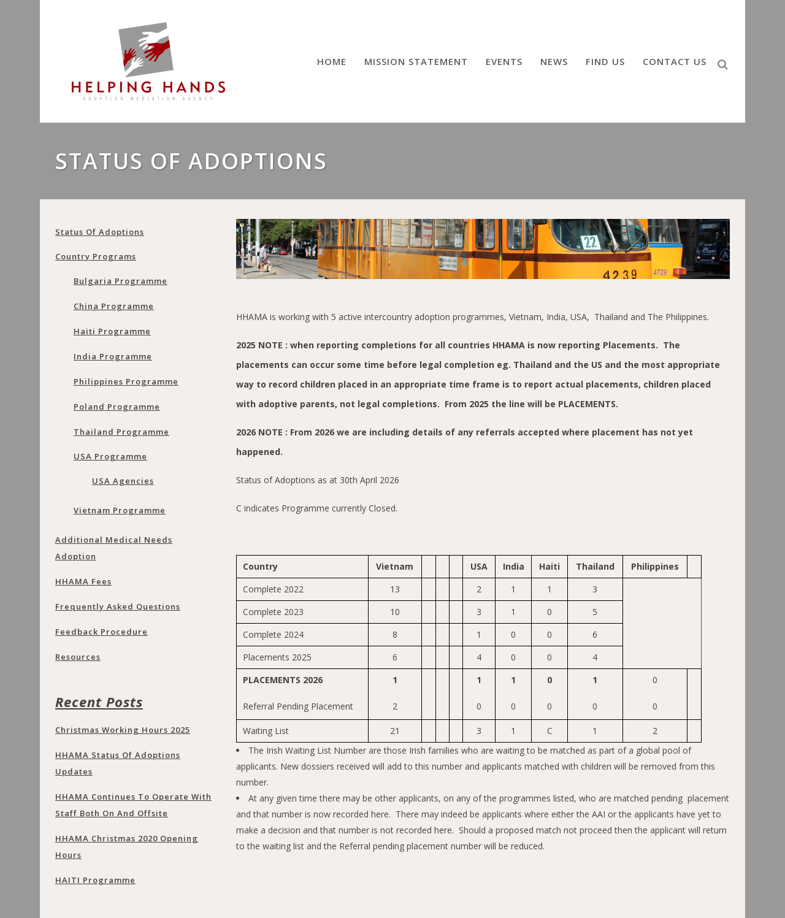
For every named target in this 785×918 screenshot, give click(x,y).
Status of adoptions (99, 231)
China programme (114, 306)
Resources (78, 656)
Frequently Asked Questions (117, 606)
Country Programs (95, 256)
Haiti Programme (112, 331)
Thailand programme (121, 431)
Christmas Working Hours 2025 (122, 729)
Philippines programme (126, 381)
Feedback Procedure (101, 631)
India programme (113, 356)
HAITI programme (95, 879)
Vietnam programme (120, 510)
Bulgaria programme (120, 280)
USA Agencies (123, 480)
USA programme (110, 456)
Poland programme (117, 406)
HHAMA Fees (83, 581)
